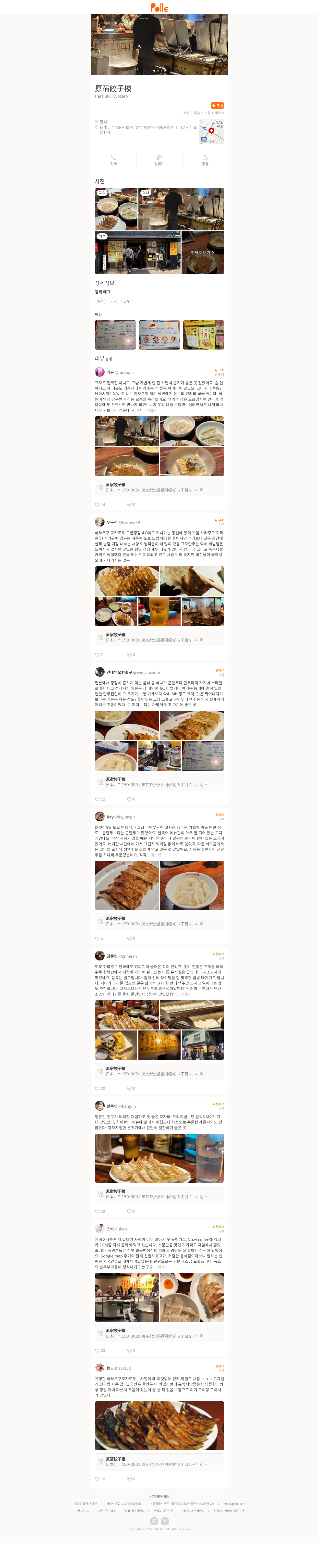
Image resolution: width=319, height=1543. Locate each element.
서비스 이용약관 (163, 1512)
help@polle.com (234, 1505)
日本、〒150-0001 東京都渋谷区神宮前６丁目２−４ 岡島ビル (148, 132)
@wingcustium (146, 674)
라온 (110, 373)
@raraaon (124, 373)
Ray (110, 818)
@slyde (121, 1230)
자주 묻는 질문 (107, 1512)
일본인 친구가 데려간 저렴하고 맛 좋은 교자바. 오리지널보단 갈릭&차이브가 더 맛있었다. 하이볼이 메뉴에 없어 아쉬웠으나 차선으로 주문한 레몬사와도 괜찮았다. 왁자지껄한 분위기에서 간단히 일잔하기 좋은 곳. (158, 1124)
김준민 (112, 958)
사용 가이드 (82, 1512)
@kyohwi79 (129, 524)
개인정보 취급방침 (193, 1512)
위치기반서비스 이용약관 (229, 1512)
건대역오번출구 (119, 674)
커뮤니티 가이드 (135, 1512)
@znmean (127, 958)
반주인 (112, 1108)
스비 (110, 1230)
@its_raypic (124, 818)
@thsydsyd (121, 1370)
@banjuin (127, 1108)
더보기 (152, 411)
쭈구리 (112, 524)
